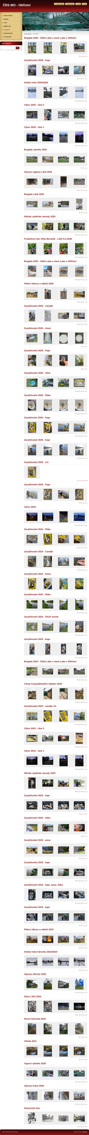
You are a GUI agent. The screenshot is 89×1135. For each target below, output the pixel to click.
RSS (79, 3)
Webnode (85, 1131)
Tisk (85, 3)
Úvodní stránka (27, 33)
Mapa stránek (70, 3)
